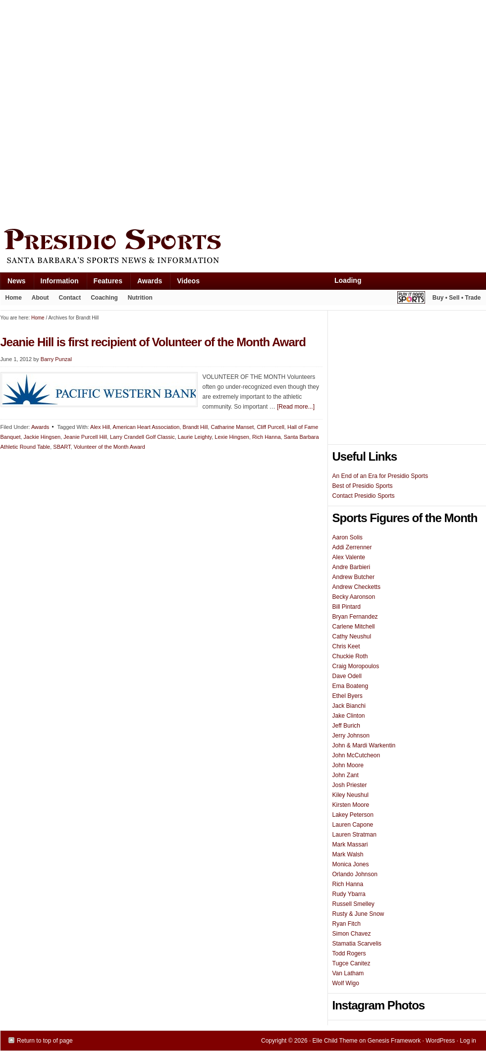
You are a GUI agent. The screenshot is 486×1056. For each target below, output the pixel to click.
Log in (468, 1040)
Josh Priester (349, 785)
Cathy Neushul (352, 636)
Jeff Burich (346, 725)
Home (13, 297)
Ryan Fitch (346, 923)
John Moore (348, 765)
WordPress (440, 1040)
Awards (146, 283)
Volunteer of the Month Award (109, 447)
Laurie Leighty (195, 437)
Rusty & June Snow (358, 913)
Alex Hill (100, 427)
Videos (188, 281)
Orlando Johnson (355, 874)
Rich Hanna (266, 437)
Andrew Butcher (353, 577)
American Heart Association (145, 427)
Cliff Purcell (270, 427)
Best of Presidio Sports (362, 485)
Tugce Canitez (351, 963)
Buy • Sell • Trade (456, 297)
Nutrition (140, 297)
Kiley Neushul (350, 795)
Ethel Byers (347, 695)
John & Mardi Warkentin (364, 745)
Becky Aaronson (354, 596)
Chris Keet (346, 646)
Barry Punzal (56, 359)
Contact (70, 297)
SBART (61, 447)
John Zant (345, 775)
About (38, 299)
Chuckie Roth (350, 656)
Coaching (104, 297)
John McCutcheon (356, 755)
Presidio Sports (243, 247)
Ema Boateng (350, 686)
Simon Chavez (351, 933)
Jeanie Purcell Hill (85, 437)
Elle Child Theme (335, 1040)
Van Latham (348, 973)
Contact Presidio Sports (363, 495)
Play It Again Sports (411, 299)
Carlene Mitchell (353, 626)
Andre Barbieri (351, 567)
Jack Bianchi (349, 705)
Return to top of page (45, 1040)
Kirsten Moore (351, 804)
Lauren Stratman (354, 834)
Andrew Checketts (356, 586)
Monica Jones (350, 864)
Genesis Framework (394, 1040)
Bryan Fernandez (355, 616)
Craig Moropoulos (355, 666)
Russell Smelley (353, 903)
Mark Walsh (348, 854)
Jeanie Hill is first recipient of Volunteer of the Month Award (153, 342)
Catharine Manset (232, 427)
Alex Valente (349, 557)
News (13, 283)
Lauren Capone (353, 824)
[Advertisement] (111, 112)
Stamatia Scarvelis (356, 943)
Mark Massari (350, 844)
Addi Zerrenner (352, 547)
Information (56, 283)
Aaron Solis (347, 537)
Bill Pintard (346, 606)
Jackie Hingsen (42, 437)
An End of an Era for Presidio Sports (380, 476)
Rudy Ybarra (349, 894)
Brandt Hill (195, 427)
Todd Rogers (349, 953)
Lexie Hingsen (232, 437)
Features (104, 283)
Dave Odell (347, 676)
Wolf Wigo (345, 983)
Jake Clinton (348, 715)
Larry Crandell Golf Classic (142, 437)
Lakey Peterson (353, 814)
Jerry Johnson (351, 735)
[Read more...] (296, 406)
